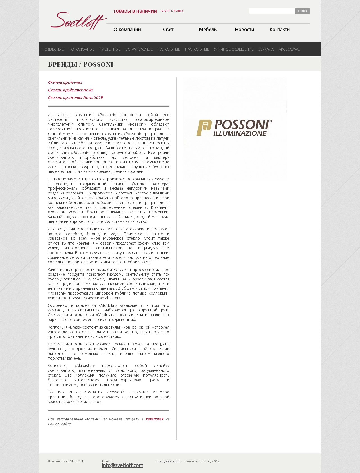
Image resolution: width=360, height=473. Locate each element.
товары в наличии (135, 10)
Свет (168, 29)
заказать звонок (172, 10)
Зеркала (266, 49)
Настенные (110, 49)
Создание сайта (168, 461)
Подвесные (53, 49)
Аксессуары (290, 49)
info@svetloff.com (122, 465)
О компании (127, 29)
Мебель (207, 29)
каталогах (154, 419)
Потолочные (81, 49)
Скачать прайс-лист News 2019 (75, 97)
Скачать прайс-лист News (70, 90)
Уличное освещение (233, 49)
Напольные (169, 49)
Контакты (279, 29)
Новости (244, 29)
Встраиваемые (139, 49)
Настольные (197, 49)
